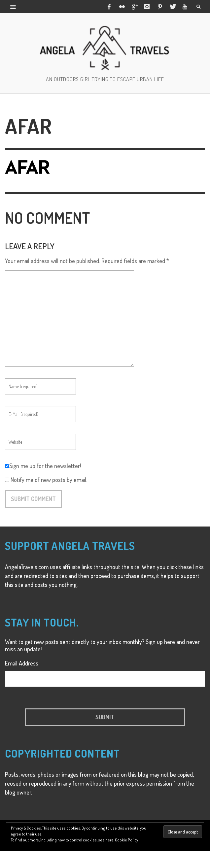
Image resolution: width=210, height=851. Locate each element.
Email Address (21, 663)
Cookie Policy (126, 839)
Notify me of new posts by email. (49, 479)
